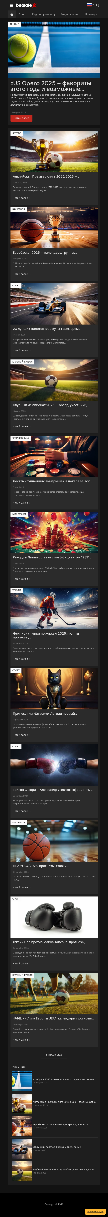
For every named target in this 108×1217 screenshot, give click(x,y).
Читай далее (21, 118)
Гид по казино (70, 14)
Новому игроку (95, 14)
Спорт (23, 14)
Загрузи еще (54, 1054)
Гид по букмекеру (43, 14)
